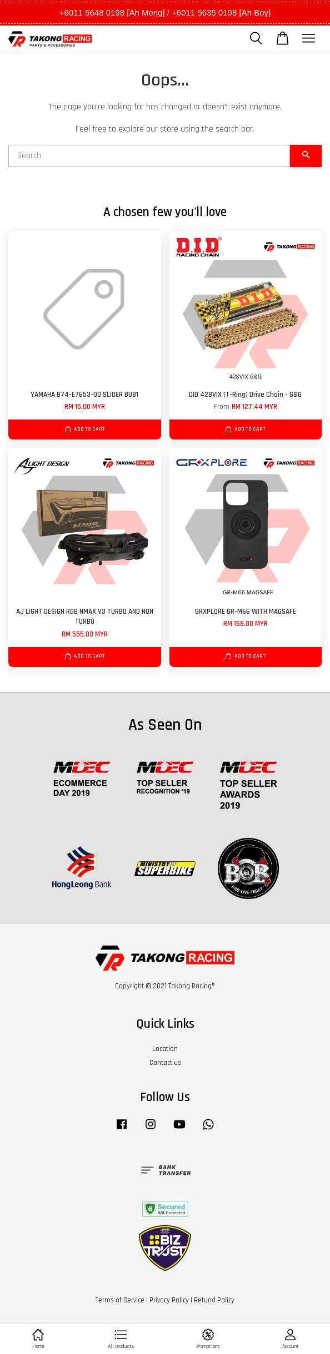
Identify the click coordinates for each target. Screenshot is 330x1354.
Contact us (165, 1062)
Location (165, 1048)
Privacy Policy (169, 1300)
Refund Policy (214, 1300)
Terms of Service (120, 1300)
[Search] (149, 156)
